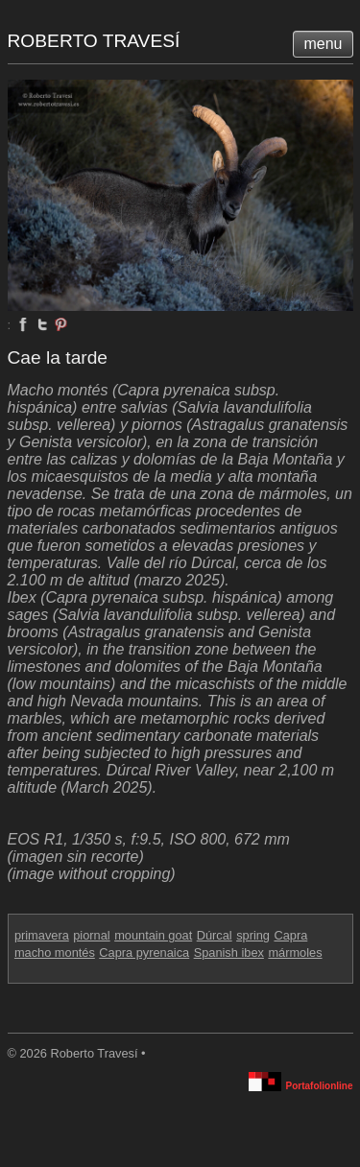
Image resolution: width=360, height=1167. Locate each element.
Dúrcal (214, 935)
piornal (91, 935)
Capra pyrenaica (144, 952)
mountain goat (153, 935)
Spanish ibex (229, 952)
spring (253, 935)
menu (322, 44)
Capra (290, 935)
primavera (41, 935)
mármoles (295, 952)
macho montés (54, 952)
